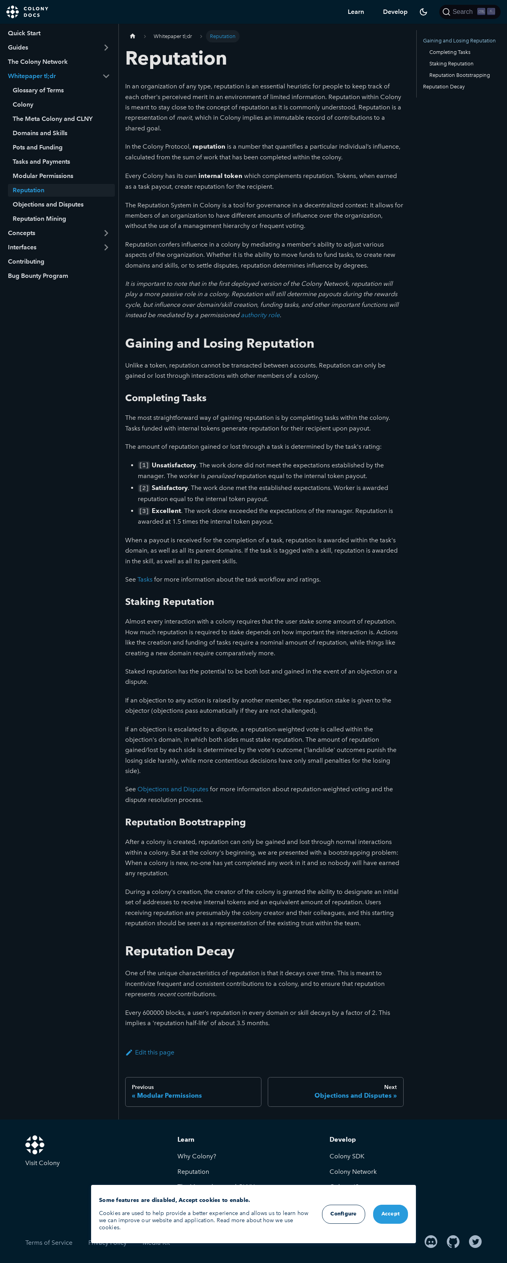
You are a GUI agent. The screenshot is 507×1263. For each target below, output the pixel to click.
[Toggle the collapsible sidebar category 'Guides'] (106, 47)
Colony (23, 104)
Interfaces (22, 247)
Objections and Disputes (48, 204)
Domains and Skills (40, 133)
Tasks (144, 579)
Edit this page (149, 1052)
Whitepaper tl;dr (32, 76)
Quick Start (24, 33)
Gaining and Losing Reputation (459, 41)
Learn (356, 11)
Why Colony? (196, 1156)
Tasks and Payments (41, 161)
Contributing (26, 261)
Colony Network (353, 1171)
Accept (390, 1214)
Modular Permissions (43, 176)
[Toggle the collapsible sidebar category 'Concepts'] (106, 233)
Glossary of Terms (38, 90)
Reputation (28, 190)
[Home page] (132, 36)
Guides (18, 47)
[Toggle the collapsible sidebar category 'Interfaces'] (106, 247)
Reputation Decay (444, 87)
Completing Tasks (450, 52)
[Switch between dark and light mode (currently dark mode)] (423, 12)
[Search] (470, 12)
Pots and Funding (38, 147)
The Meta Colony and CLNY (53, 118)
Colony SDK (347, 1156)
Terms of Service (48, 1242)
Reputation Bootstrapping (459, 75)
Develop (395, 11)
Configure (343, 1214)
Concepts (21, 233)
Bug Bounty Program (38, 275)
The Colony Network (38, 61)
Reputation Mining (39, 218)
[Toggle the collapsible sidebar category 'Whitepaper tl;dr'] (106, 76)
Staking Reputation (451, 64)
